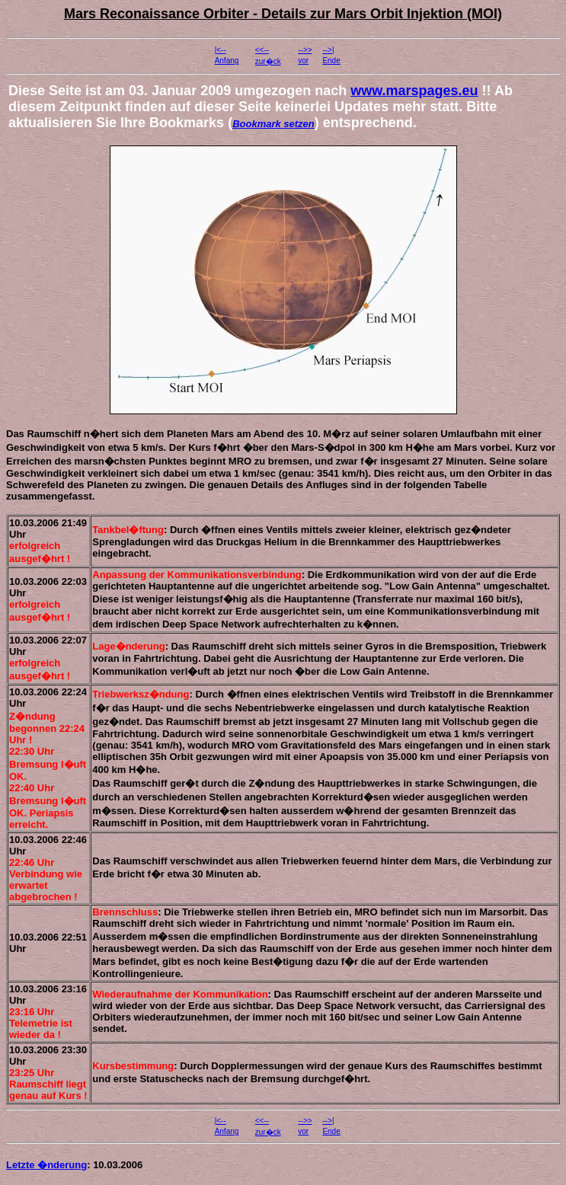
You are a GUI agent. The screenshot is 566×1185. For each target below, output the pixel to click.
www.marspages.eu (414, 90)
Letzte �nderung (46, 1165)
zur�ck (268, 61)
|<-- (220, 50)
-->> (305, 50)
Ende (331, 60)
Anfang (227, 60)
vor (303, 60)
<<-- (262, 50)
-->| (328, 50)
